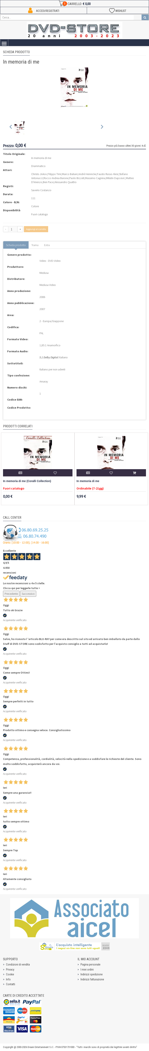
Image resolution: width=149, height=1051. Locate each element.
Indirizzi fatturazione (92, 979)
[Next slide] (102, 128)
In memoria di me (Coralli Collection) (27, 481)
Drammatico (38, 166)
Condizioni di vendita (18, 964)
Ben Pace (48, 182)
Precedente (11, 594)
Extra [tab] (47, 245)
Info (8, 979)
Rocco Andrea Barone (55, 178)
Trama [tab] (34, 245)
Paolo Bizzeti (76, 178)
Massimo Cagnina (95, 178)
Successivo (28, 594)
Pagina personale (90, 964)
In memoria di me (88, 481)
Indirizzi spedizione (92, 974)
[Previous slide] (11, 128)
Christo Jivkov (39, 174)
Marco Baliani (70, 174)
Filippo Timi (54, 174)
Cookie (10, 974)
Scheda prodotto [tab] (16, 245)
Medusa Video (47, 285)
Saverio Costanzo (41, 190)
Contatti (10, 984)
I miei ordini (87, 969)
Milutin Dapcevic (115, 178)
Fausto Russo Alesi (107, 174)
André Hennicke (87, 174)
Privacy (10, 969)
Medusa (44, 273)
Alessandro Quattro (65, 182)
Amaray (43, 381)
